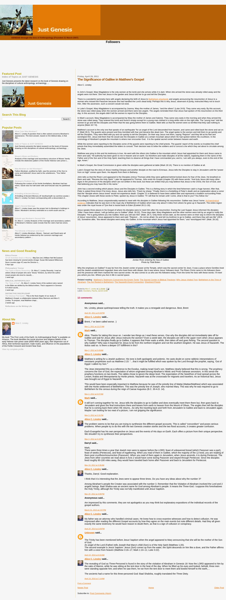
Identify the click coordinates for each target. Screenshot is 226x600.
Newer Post (83, 587)
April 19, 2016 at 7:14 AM (95, 579)
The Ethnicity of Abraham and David (29, 231)
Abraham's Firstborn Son (25, 181)
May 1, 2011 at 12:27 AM (94, 326)
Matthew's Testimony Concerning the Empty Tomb (116, 280)
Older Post (219, 587)
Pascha (94, 291)
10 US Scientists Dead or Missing (18, 258)
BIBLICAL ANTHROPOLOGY (17, 281)
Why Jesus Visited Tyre (186, 280)
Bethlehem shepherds (158, 99)
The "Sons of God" (12, 283)
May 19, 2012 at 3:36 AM (94, 465)
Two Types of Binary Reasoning (17, 270)
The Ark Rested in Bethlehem (100, 282)
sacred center (103, 291)
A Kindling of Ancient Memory (27, 193)
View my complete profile (13, 349)
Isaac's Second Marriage (25, 206)
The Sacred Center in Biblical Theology (157, 280)
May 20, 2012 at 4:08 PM (94, 494)
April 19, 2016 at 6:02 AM (95, 555)
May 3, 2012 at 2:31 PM (94, 415)
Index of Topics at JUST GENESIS (20, 77)
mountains (87, 291)
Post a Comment (84, 583)
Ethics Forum (11, 255)
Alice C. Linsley (93, 317)
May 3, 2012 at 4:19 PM (94, 439)
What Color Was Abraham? (26, 131)
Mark (87, 330)
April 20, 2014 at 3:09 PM (95, 529)
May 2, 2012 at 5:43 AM (94, 350)
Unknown (90, 532)
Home (151, 587)
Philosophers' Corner (14, 268)
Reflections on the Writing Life (18, 306)
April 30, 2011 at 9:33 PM (95, 313)
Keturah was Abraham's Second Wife (30, 218)
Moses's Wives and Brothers (26, 156)
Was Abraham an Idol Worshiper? (28, 169)
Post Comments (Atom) (100, 593)
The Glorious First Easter (15, 296)
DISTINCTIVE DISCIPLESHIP (17, 293)
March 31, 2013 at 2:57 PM (95, 510)
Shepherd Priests (153, 282)
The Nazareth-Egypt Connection (129, 282)
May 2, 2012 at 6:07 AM (94, 394)
